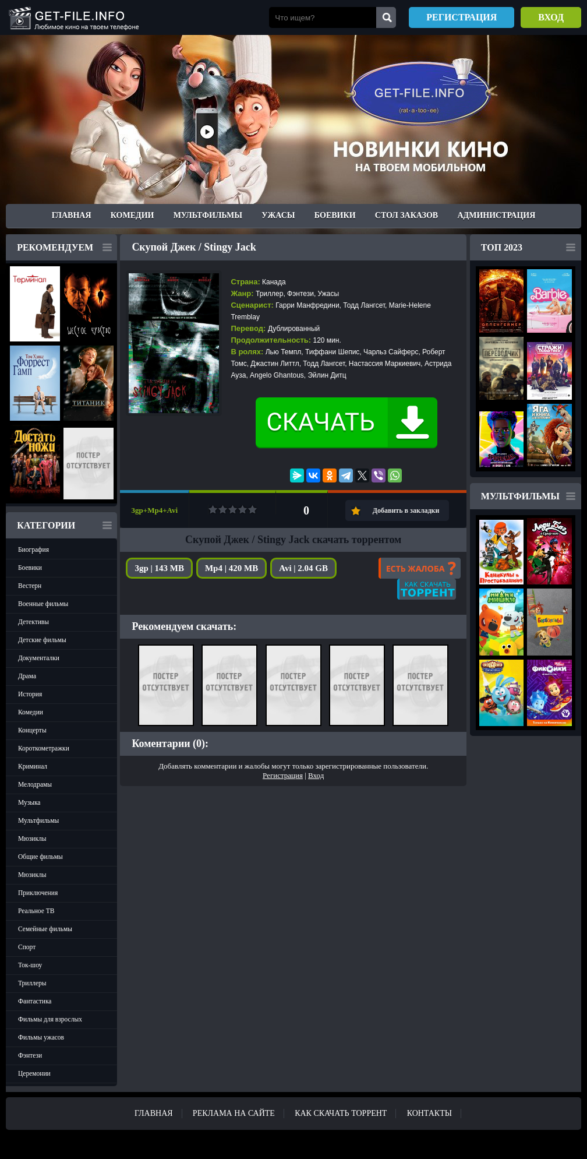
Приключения (38, 892)
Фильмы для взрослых (50, 1019)
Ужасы (278, 215)
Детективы (33, 621)
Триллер (269, 294)
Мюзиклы (32, 838)
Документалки (38, 657)
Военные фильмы (43, 603)
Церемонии (34, 1073)
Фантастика (34, 1001)
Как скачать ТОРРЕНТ (341, 1113)
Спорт (27, 946)
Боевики (335, 215)
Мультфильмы (208, 215)
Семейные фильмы (45, 928)
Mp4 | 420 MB (231, 568)
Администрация (496, 215)
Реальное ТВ (36, 910)
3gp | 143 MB (159, 568)
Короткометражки (43, 748)
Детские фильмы (42, 639)
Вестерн (29, 585)
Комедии (132, 215)
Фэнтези (30, 1055)
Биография (33, 549)
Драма (27, 675)
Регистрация (461, 17)
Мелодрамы (35, 784)
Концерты (32, 730)
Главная (71, 215)
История (30, 694)
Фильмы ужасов (41, 1037)
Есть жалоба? (420, 568)
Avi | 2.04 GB (303, 568)
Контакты (429, 1113)
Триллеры (32, 983)
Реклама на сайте (234, 1113)
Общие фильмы (40, 856)
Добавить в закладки (406, 510)
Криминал (32, 766)
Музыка (29, 802)
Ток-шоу (30, 964)
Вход (551, 17)
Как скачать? (426, 589)
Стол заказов (406, 215)
